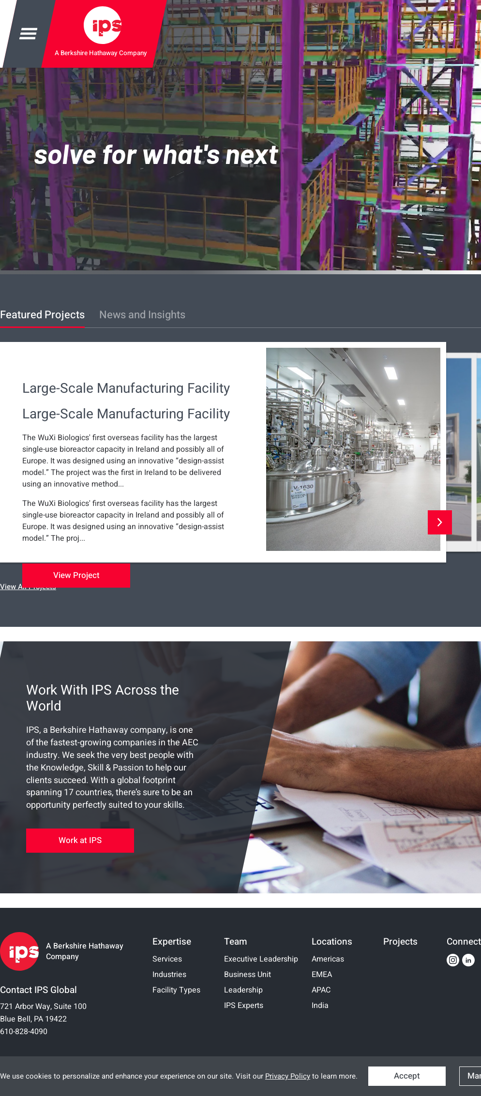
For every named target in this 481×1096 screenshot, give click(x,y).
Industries (169, 974)
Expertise (171, 941)
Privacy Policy (287, 1076)
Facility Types (176, 990)
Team (235, 941)
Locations (332, 941)
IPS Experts (243, 1005)
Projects (400, 941)
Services (167, 959)
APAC (321, 990)
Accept (407, 1076)
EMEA (322, 974)
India (320, 1005)
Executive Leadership (261, 959)
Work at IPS (80, 840)
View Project (76, 575)
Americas (328, 959)
